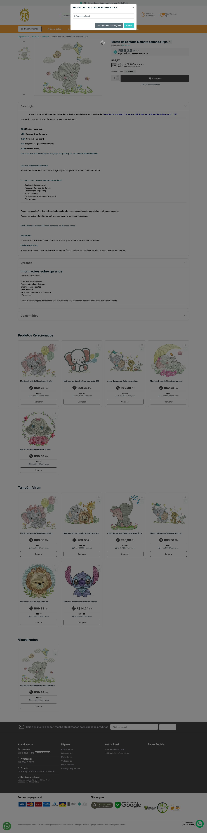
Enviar (129, 25)
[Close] (133, 7)
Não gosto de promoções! (109, 25)
